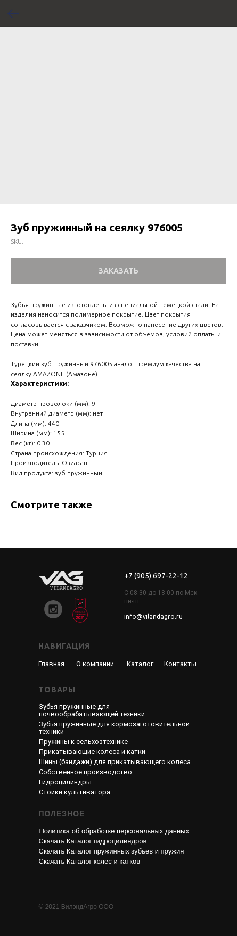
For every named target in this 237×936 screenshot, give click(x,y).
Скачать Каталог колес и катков (90, 861)
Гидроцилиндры (65, 782)
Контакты (180, 664)
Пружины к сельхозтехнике (83, 742)
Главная (51, 664)
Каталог (140, 664)
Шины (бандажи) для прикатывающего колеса (115, 762)
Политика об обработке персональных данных (114, 831)
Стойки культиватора (74, 792)
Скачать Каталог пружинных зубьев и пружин (111, 851)
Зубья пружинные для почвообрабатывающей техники (92, 710)
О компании (95, 664)
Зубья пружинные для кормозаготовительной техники (114, 727)
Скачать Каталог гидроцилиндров (93, 841)
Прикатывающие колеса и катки (92, 752)
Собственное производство (85, 772)
